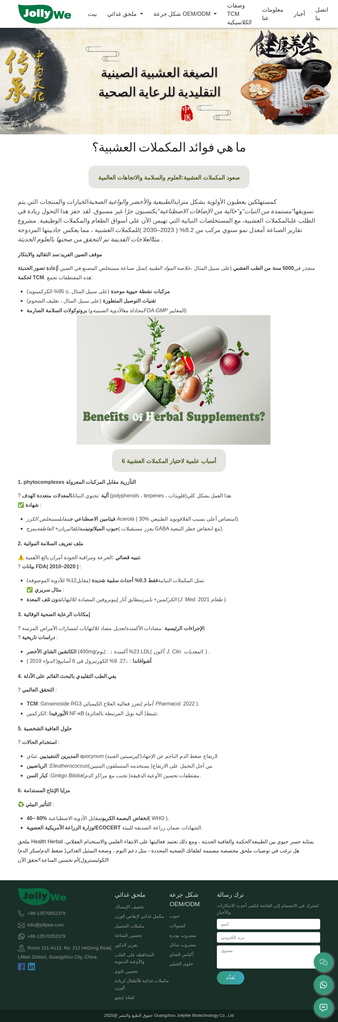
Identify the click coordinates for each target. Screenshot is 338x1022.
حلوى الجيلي (181, 963)
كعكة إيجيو (125, 997)
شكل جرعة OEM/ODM (182, 14)
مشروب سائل (182, 944)
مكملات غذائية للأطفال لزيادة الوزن (142, 984)
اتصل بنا (321, 13)
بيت (92, 14)
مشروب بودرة (182, 935)
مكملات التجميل (130, 925)
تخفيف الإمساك (129, 906)
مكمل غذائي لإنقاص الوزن (139, 916)
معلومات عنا (272, 13)
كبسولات (177, 925)
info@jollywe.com (45, 924)
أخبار (299, 14)
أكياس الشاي (181, 954)
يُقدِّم (230, 977)
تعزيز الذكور (126, 945)
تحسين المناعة (128, 935)
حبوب (174, 915)
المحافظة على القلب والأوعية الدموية (134, 958)
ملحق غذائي (122, 14)
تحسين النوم (126, 971)
